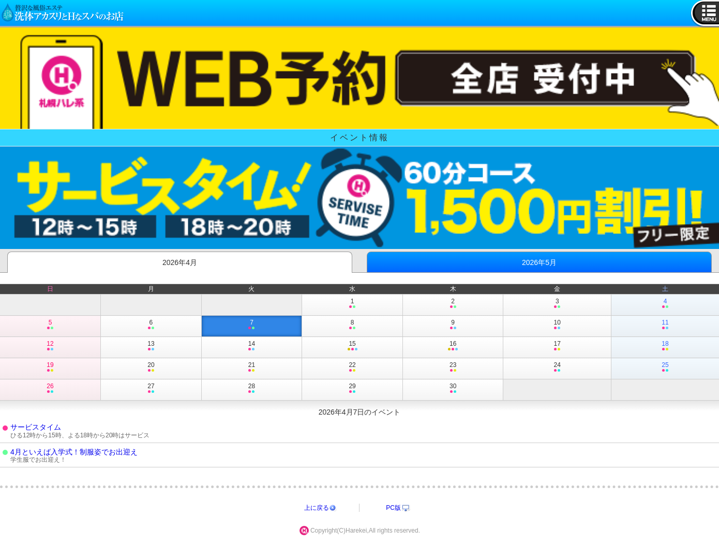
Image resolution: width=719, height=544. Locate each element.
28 (252, 389)
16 (453, 346)
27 (151, 389)
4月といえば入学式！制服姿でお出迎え (74, 452)
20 (151, 367)
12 (50, 346)
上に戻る (316, 507)
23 (453, 367)
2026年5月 (539, 262)
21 (252, 367)
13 (151, 346)
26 (50, 389)
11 (665, 325)
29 (352, 389)
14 (252, 346)
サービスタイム (35, 427)
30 (453, 389)
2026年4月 (179, 262)
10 (557, 325)
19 (50, 367)
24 (557, 367)
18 (665, 346)
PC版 (393, 507)
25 (665, 367)
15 (352, 346)
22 (352, 367)
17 (557, 346)
